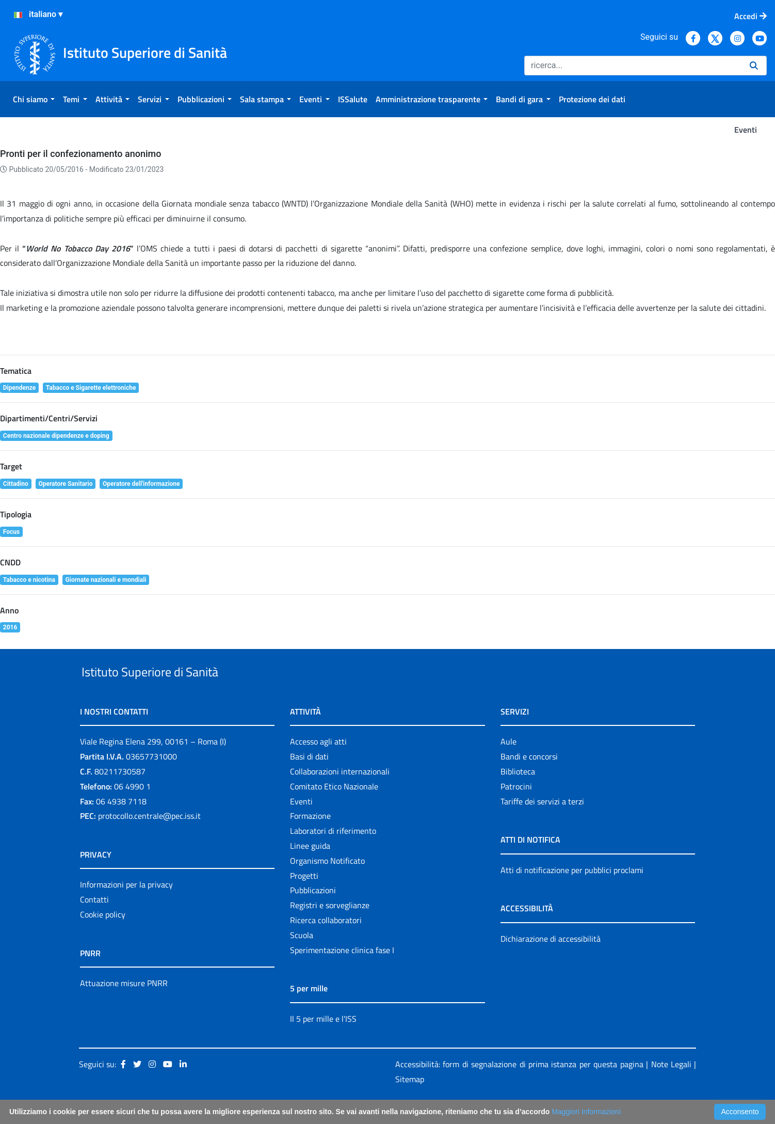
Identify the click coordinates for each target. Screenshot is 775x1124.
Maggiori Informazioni (586, 1111)
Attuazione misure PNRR (124, 1007)
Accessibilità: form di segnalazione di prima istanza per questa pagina (519, 1088)
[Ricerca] (632, 65)
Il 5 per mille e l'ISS (323, 1042)
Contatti (94, 923)
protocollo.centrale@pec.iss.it (149, 840)
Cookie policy (102, 938)
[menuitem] (34, 99)
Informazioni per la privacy (126, 909)
